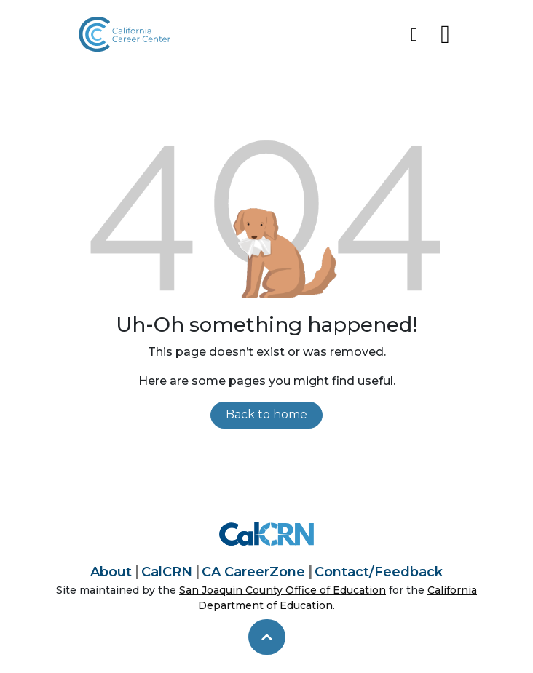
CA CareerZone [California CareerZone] (253, 572)
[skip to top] (266, 637)
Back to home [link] (266, 414)
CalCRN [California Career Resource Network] (166, 572)
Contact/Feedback (379, 572)
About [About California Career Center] (111, 572)
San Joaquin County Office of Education (282, 590)
